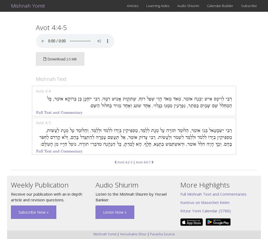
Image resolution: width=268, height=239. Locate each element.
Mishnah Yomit (28, 5)
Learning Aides (157, 5)
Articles (132, 5)
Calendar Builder (220, 5)
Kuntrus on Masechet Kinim (205, 202)
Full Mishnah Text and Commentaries (213, 194)
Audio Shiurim (188, 5)
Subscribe (249, 5)
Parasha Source (162, 234)
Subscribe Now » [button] (34, 212)
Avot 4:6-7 (145, 162)
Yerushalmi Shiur (133, 234)
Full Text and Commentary (59, 113)
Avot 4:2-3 (123, 162)
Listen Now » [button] (115, 212)
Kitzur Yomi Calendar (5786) (205, 210)
